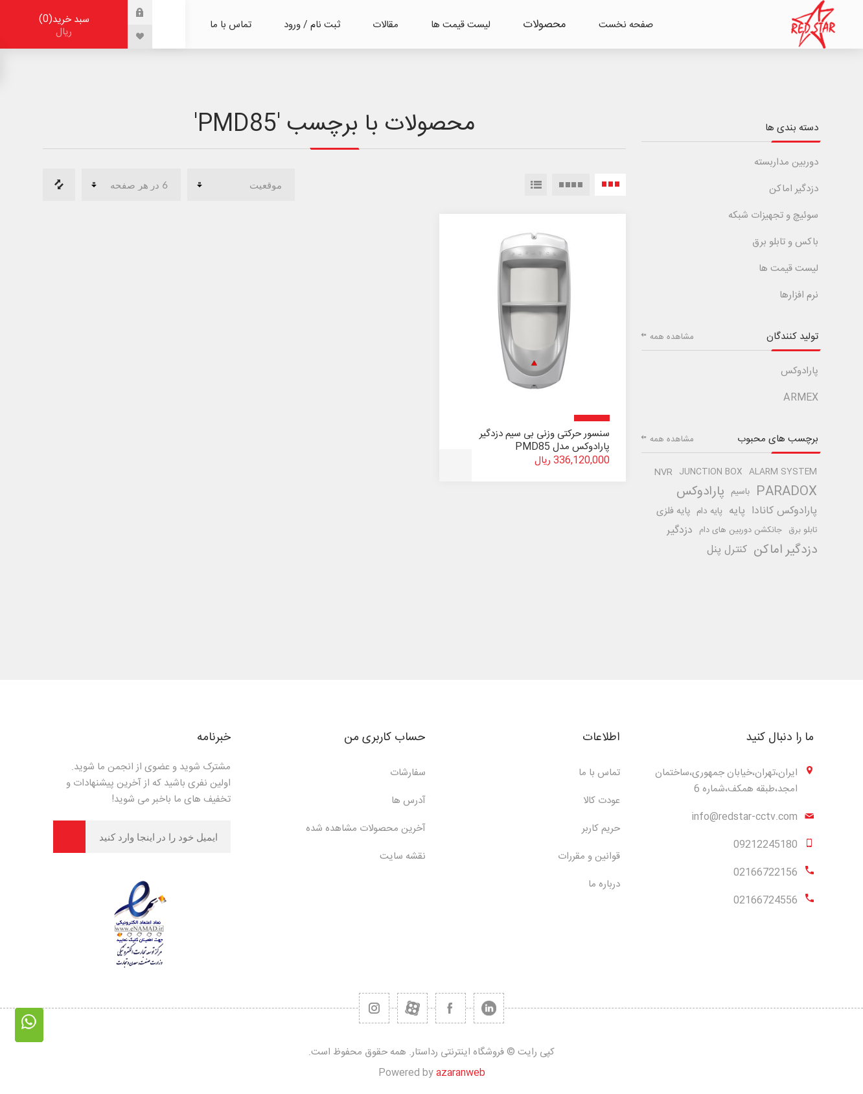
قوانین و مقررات (589, 856)
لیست (536, 185)
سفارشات (408, 773)
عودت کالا (601, 801)
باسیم (740, 492)
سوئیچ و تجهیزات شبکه (773, 215)
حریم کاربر (601, 828)
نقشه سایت (403, 856)
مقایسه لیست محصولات (59, 185)
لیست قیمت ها (788, 269)
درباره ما (604, 884)
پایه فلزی (673, 511)
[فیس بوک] (450, 1008)
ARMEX (800, 398)
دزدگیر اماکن (793, 189)
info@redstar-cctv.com (744, 817)
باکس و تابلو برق (785, 242)
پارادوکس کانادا (784, 511)
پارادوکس (799, 371)
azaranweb (460, 1073)
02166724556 (765, 900)
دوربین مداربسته (786, 162)
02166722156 (765, 873)
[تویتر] (489, 1008)
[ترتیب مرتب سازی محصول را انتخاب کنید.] (241, 185)
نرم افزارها (798, 295)
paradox (786, 492)
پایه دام (709, 511)
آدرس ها (408, 801)
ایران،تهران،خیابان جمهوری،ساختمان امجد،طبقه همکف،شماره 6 (726, 781)
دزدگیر (680, 530)
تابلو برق (802, 530)
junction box (710, 472)
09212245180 (765, 845)
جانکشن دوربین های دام (740, 530)
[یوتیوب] (412, 1008)
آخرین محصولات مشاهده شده (366, 828)
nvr (663, 472)
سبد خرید (63, 25)
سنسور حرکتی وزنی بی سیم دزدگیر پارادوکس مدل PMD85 (544, 440)
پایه (737, 511)
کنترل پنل (727, 550)
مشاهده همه (672, 337)
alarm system (783, 472)
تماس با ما (599, 773)
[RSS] (374, 1008)
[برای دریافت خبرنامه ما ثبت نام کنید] (158, 836)
